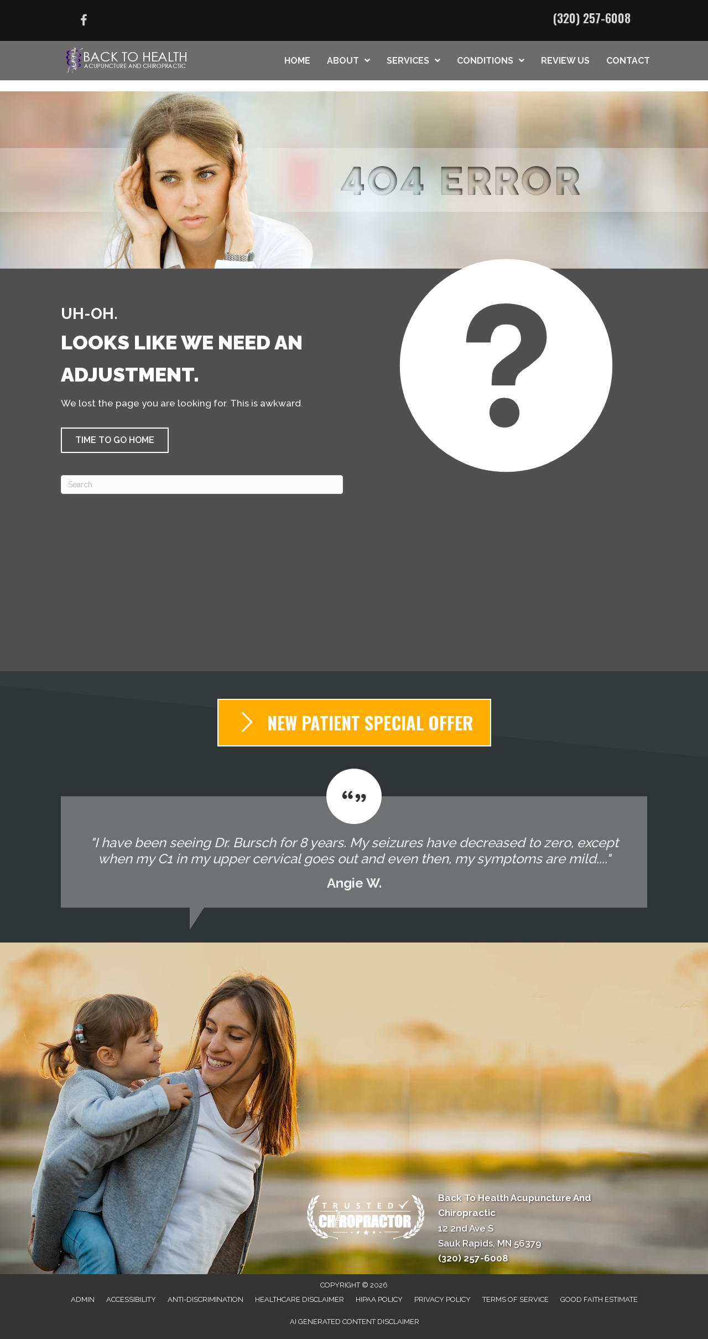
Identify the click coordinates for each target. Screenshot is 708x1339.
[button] (115, 440)
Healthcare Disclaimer (299, 1299)
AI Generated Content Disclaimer (354, 1321)
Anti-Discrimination (205, 1299)
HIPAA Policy (379, 1299)
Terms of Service (515, 1299)
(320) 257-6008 (592, 18)
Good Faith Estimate (599, 1299)
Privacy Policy (442, 1299)
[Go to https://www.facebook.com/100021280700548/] (83, 22)
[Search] (202, 484)
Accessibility (131, 1299)
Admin (83, 1299)
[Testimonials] (354, 838)
